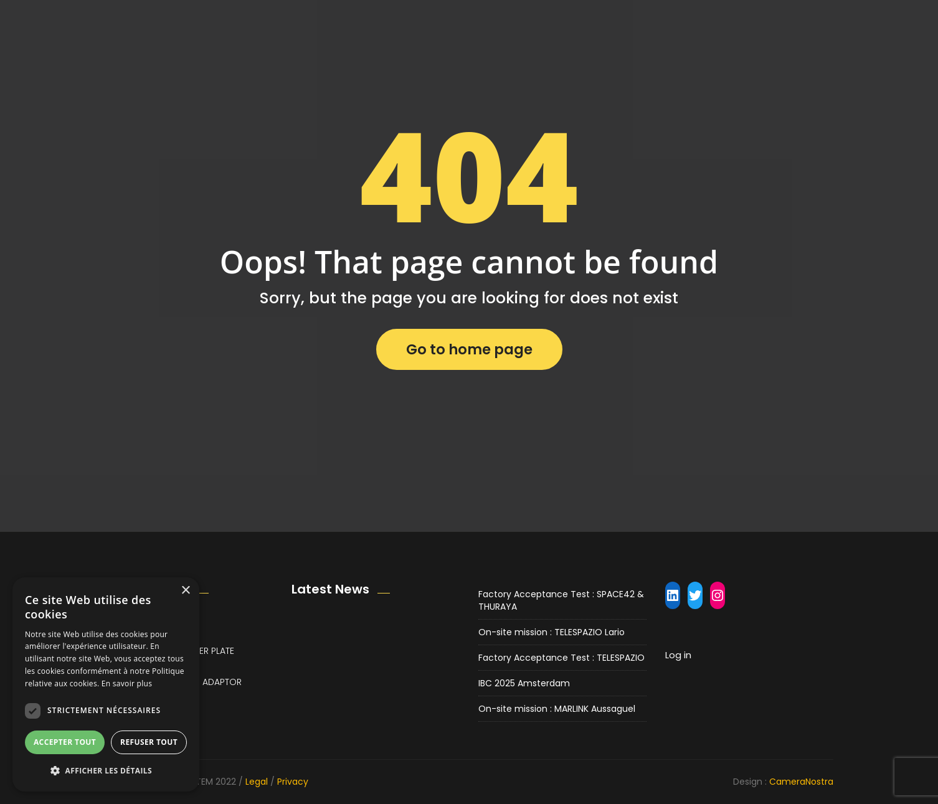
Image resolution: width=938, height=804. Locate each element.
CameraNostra (801, 781)
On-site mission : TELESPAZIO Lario (551, 632)
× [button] (185, 590)
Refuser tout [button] (149, 742)
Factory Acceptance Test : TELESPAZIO (561, 657)
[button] (106, 770)
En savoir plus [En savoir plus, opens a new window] (127, 683)
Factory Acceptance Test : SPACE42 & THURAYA (561, 600)
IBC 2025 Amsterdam (524, 683)
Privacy (292, 781)
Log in (678, 654)
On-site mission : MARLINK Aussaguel (556, 708)
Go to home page (469, 349)
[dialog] (105, 684)
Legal (256, 781)
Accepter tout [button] (65, 742)
